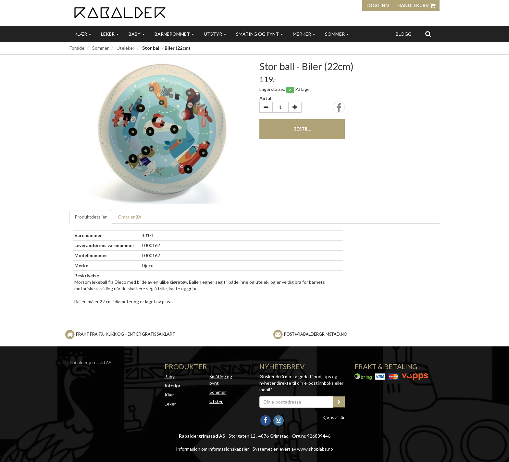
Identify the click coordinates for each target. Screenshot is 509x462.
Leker (110, 34)
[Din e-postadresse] (296, 402)
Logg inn (377, 5)
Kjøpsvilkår (333, 417)
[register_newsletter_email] (339, 401)
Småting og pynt (259, 34)
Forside (76, 48)
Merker (304, 34)
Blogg (404, 34)
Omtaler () (129, 216)
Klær (82, 34)
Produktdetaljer (91, 216)
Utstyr (215, 34)
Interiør (172, 385)
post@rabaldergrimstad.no (315, 334)
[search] (428, 34)
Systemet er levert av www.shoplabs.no (293, 449)
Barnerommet (174, 34)
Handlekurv (416, 5)
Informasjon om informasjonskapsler (212, 449)
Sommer (337, 34)
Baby (137, 34)
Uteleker (125, 48)
